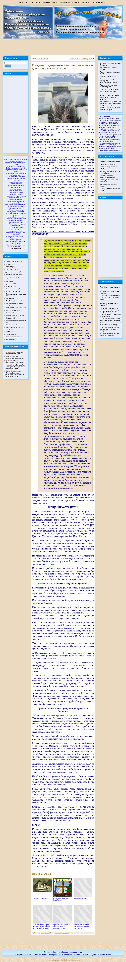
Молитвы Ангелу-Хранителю (110, 162)
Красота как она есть (13, 291)
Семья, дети (10, 334)
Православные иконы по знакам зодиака (108, 86)
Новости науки (11, 310)
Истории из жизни (12, 289)
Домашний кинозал (12, 272)
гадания (61, 855)
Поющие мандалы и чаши (15, 315)
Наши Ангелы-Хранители (14, 308)
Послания (9, 313)
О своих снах (39, 855)
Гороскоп (9, 267)
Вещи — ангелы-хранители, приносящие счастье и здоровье (109, 97)
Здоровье (9, 284)
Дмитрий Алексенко (12, 269)
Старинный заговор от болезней (14, 353)
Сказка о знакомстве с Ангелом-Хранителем (108, 176)
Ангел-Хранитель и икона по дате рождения (110, 288)
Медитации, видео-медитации (16, 294)
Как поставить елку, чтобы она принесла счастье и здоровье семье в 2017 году (110, 103)
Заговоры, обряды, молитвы (15, 277)
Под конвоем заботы (40, 59)
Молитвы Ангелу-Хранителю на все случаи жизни (110, 334)
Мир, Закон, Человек (13, 301)
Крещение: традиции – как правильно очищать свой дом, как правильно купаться (62, 67)
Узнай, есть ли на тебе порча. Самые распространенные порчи (110, 297)
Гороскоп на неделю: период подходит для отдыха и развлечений (110, 91)
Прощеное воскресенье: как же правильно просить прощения (109, 329)
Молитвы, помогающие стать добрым (15, 357)
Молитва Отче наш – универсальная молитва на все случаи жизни (15, 375)
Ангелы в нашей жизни (108, 76)
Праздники (9, 318)
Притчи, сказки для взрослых (16, 320)
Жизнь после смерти (13, 274)
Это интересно (11, 339)
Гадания (8, 264)
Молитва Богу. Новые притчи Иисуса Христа (110, 172)
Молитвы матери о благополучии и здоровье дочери (109, 303)
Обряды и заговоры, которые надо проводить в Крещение (110, 319)
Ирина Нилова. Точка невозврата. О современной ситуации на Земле (16, 367)
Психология (10, 325)
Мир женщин (10, 298)
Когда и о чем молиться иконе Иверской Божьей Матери (110, 324)
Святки (8, 332)
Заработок (9, 281)
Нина (7, 356)
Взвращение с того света (108, 164)
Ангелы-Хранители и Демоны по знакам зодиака (110, 108)
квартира (73, 355)
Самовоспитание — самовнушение (80, 59)
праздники (65, 933)
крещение (58, 933)
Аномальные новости (13, 262)
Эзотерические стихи (13, 337)
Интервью (9, 286)
